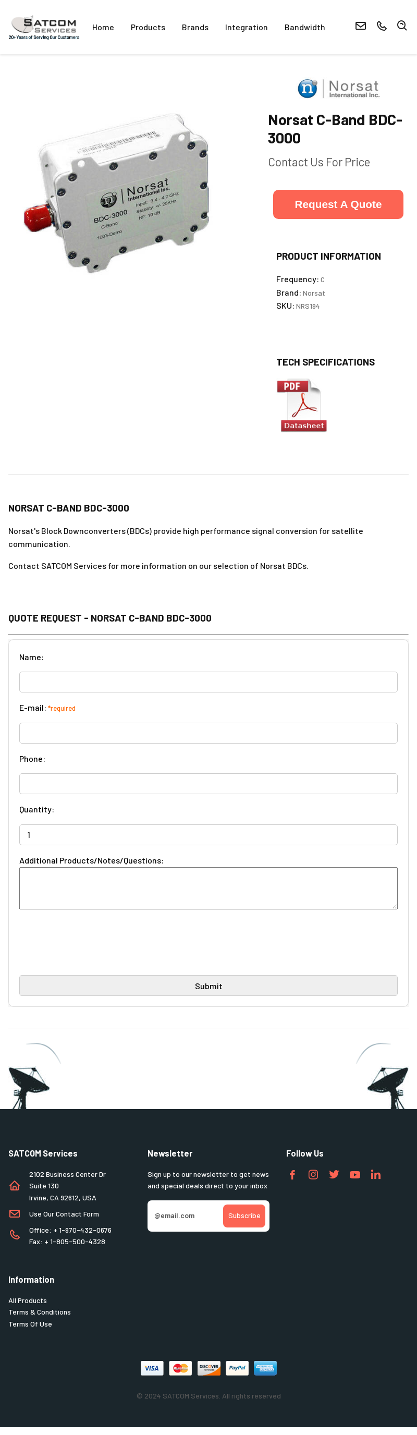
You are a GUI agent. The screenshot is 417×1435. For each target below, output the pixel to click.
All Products (27, 1308)
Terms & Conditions (39, 1319)
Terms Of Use (30, 1331)
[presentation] (98, 954)
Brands (195, 27)
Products (148, 27)
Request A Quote (338, 204)
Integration (246, 27)
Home (103, 27)
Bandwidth (305, 27)
